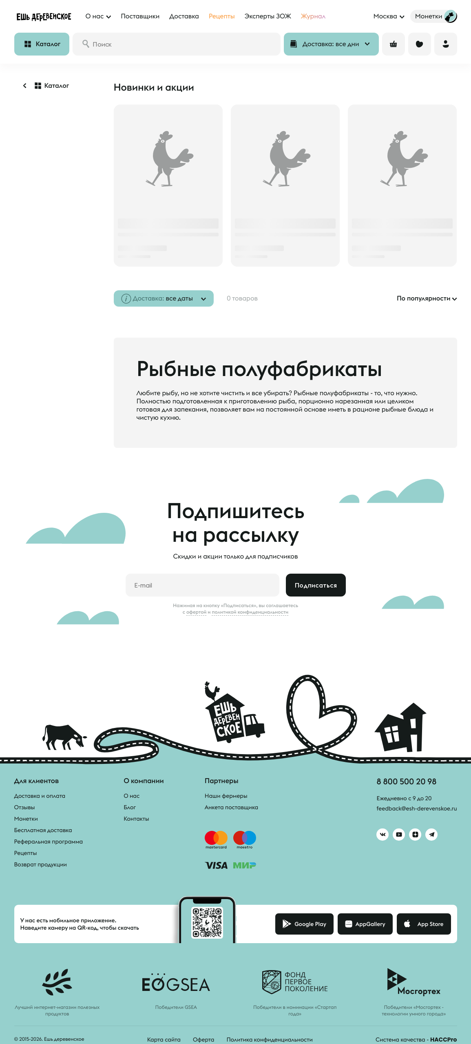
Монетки (26, 818)
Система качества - (416, 1039)
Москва (385, 16)
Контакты (136, 818)
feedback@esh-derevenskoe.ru (416, 808)
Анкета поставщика (231, 807)
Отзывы (24, 807)
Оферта (203, 1039)
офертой (196, 612)
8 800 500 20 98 (406, 781)
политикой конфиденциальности (250, 612)
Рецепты (25, 853)
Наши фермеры (226, 795)
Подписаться (316, 585)
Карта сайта (164, 1039)
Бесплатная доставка (43, 830)
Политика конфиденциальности (269, 1039)
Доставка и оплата (40, 795)
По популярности (424, 298)
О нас (131, 795)
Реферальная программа (48, 841)
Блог (130, 807)
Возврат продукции (40, 864)
